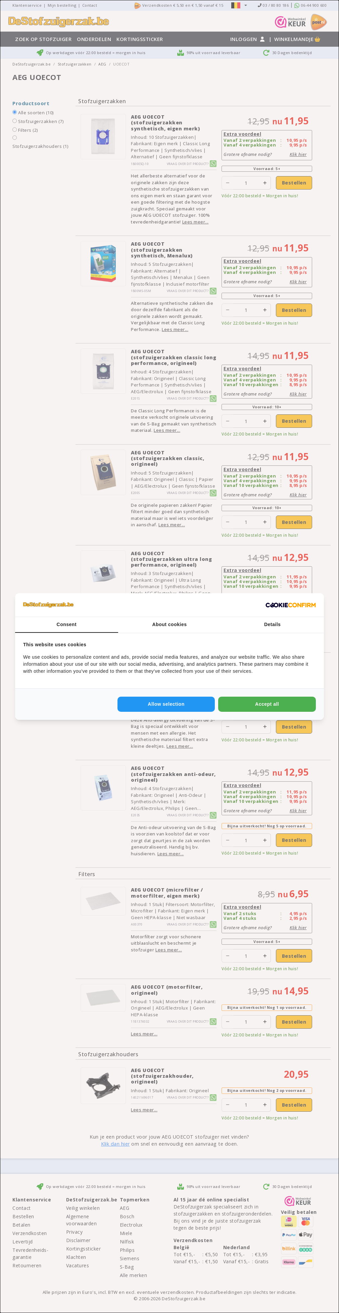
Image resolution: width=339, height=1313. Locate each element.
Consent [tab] (67, 624)
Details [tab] (272, 624)
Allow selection (166, 704)
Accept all (267, 704)
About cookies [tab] (169, 624)
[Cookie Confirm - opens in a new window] (290, 605)
